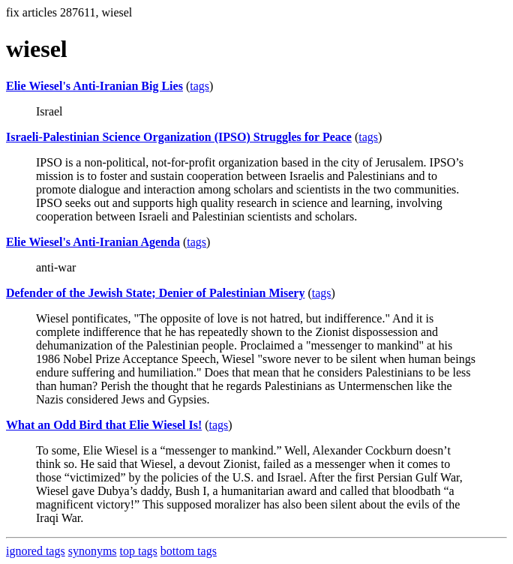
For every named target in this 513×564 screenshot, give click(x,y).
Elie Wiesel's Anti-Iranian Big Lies (94, 86)
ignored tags (35, 550)
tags (199, 86)
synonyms (92, 550)
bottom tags (188, 550)
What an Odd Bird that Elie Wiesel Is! (104, 424)
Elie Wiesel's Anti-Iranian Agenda (93, 242)
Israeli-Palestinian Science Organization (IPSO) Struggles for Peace (179, 136)
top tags (139, 550)
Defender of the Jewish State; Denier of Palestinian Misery (155, 292)
